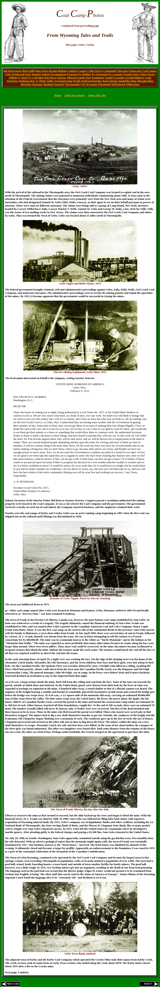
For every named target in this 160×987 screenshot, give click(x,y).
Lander (109, 77)
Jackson (61, 77)
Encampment (58, 74)
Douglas (36, 74)
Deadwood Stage (21, 74)
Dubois (46, 74)
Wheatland (104, 84)
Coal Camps (149, 71)
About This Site (97, 95)
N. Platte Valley (45, 81)
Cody (8, 74)
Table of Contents (74, 95)
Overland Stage (63, 81)
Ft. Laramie (115, 74)
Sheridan (26, 84)
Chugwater (135, 71)
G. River (23, 77)
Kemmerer (98, 77)
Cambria (72, 71)
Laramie (119, 77)
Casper (82, 71)
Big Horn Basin (12, 71)
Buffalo (62, 71)
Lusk (148, 77)
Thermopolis (72, 84)
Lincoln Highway (135, 77)
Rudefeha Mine (128, 81)
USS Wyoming (88, 84)
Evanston (72, 74)
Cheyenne (122, 71)
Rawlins (97, 81)
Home (57, 95)
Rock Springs (110, 81)
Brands (53, 71)
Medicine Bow (27, 81)
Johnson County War (78, 77)
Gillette (13, 77)
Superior (59, 84)
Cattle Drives (94, 71)
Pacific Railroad (82, 81)
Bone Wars (42, 71)
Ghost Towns (147, 74)
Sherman (37, 84)
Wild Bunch (118, 84)
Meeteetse (12, 81)
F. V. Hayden (36, 77)
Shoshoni (48, 84)
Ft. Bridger (84, 74)
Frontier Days (131, 74)
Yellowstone (133, 84)
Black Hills (28, 71)
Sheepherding (145, 81)
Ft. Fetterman (100, 74)
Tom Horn (50, 77)
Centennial (109, 71)
